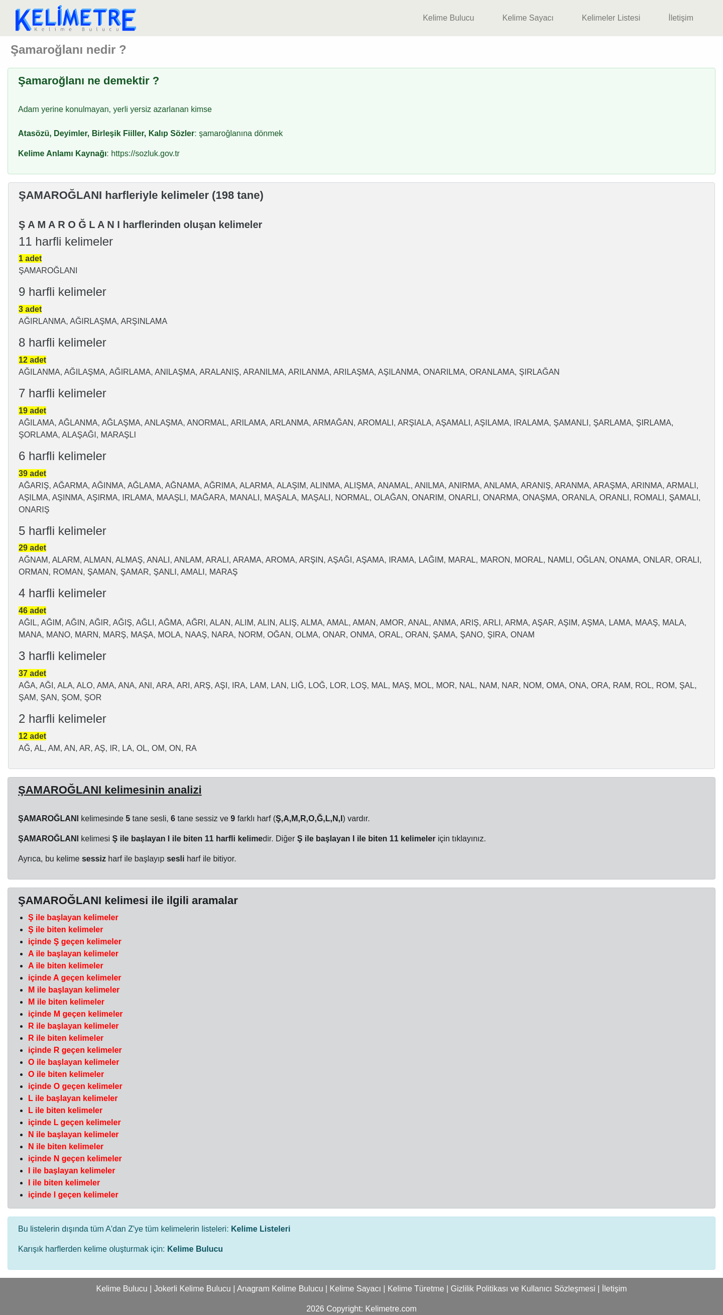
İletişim (680, 18)
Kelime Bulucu (448, 18)
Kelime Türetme (416, 1288)
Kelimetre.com (391, 1308)
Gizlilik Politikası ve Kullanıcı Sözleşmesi (523, 1288)
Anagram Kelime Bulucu (280, 1288)
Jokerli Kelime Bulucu (192, 1288)
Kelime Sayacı (527, 18)
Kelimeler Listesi (611, 18)
